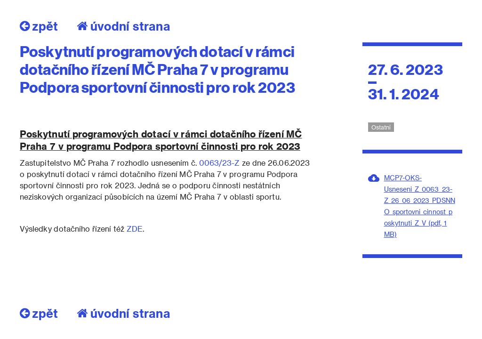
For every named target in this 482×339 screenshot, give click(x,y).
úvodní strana (123, 26)
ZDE (135, 228)
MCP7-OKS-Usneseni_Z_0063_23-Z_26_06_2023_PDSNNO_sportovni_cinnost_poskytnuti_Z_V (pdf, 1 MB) (419, 206)
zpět (39, 26)
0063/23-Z (218, 162)
